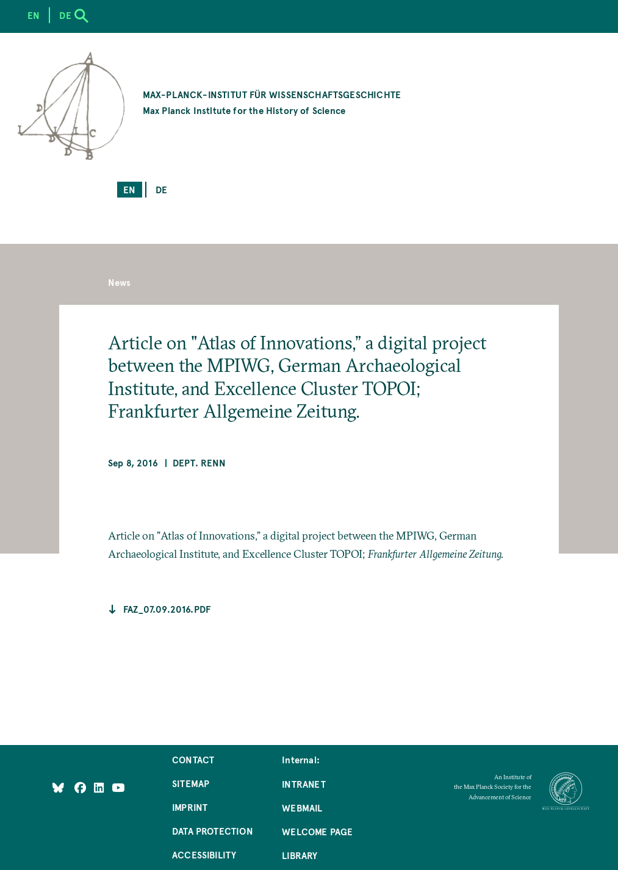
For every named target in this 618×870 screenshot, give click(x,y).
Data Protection (212, 830)
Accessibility (204, 854)
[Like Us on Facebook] (81, 787)
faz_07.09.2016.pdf (166, 608)
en (129, 189)
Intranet (303, 783)
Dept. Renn (199, 462)
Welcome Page (317, 831)
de (161, 189)
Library (299, 855)
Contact (193, 759)
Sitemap (190, 783)
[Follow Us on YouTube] (118, 787)
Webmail (302, 807)
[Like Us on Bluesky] (58, 787)
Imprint (189, 806)
